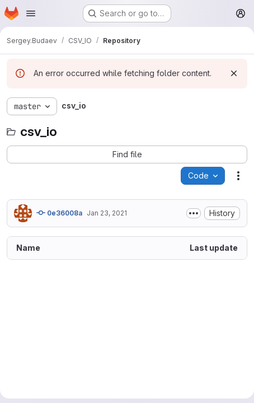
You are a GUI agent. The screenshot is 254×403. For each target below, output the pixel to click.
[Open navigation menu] (31, 13)
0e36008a (59, 212)
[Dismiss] (234, 73)
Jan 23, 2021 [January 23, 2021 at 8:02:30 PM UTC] (107, 213)
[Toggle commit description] (193, 213)
